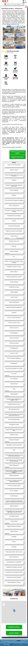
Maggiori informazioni (17, 157)
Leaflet (17, 622)
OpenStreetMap (23, 622)
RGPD (11, 644)
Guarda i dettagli (14, 633)
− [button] (3, 605)
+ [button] (3, 603)
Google (18, 640)
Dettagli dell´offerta (14, 627)
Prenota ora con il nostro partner (17, 152)
